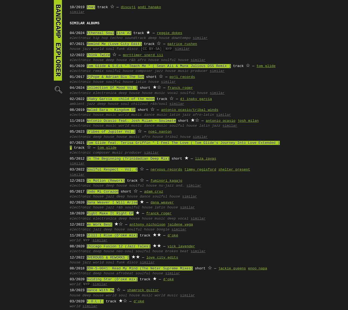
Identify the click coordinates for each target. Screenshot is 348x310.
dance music (155, 115)
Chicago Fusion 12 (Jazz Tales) (118, 246)
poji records (182, 77)
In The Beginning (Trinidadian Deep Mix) (128, 158)
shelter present (234, 169)
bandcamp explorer (58, 40)
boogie (163, 229)
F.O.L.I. (95, 301)
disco (132, 49)
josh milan (248, 120)
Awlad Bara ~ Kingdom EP (111, 110)
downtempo (181, 38)
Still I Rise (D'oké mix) (112, 235)
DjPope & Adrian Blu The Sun (115, 77)
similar (77, 12)
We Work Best (99, 224)
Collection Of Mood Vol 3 (112, 88)
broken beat (177, 251)
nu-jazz (166, 185)
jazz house (165, 71)
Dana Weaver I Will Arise (112, 202)
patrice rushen (182, 44)
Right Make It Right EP (110, 213)
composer (143, 71)
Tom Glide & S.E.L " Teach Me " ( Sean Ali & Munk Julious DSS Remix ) (159, 66)
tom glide (265, 66)
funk (120, 49)
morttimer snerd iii (143, 55)
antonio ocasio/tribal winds (189, 110)
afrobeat (124, 273)
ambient (77, 104)
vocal (172, 93)
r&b (132, 60)
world (98, 49)
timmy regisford (200, 169)
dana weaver (162, 202)
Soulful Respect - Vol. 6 (112, 169)
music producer (192, 71)
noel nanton (160, 131)
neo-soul (124, 251)
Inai (91, 7)
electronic (80, 38)
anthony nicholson (147, 224)
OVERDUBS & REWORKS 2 (108, 257)
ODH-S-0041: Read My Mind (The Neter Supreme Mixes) (140, 268)
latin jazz (180, 115)
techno (116, 38)
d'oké (172, 235)
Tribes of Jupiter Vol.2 (111, 131)
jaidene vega (180, 224)
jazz (86, 49)
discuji (128, 7)
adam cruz (153, 191)
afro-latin (203, 115)
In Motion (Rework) (106, 180)
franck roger (180, 88)
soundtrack (135, 38)
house (75, 49)
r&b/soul (158, 104)
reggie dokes (169, 33)
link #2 (123, 33)
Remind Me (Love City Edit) (114, 44)
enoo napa (257, 268)
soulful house (174, 60)
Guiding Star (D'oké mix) (112, 279)
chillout (139, 104)
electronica (104, 93)
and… (180, 185)
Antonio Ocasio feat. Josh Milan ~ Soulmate (131, 120)
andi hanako (149, 7)
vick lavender (181, 246)
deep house (158, 38)
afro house (148, 60)
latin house (147, 82)
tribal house (178, 137)
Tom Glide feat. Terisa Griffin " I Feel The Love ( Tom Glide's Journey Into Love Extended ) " (175, 145)
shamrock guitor (143, 290)
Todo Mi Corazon (103, 191)
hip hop (100, 38)
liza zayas (205, 158)
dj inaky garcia (196, 99)
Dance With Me (100, 290)
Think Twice (98, 55)
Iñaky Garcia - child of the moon (121, 99)
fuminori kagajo (166, 180)
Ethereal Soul (100, 33)
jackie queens (232, 268)
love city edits (162, 257)
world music (130, 115)
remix (98, 71)
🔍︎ (58, 89)
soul (110, 49)
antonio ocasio (220, 120)
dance (145, 196)
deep (171, 218)
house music (153, 93)
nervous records (166, 169)
